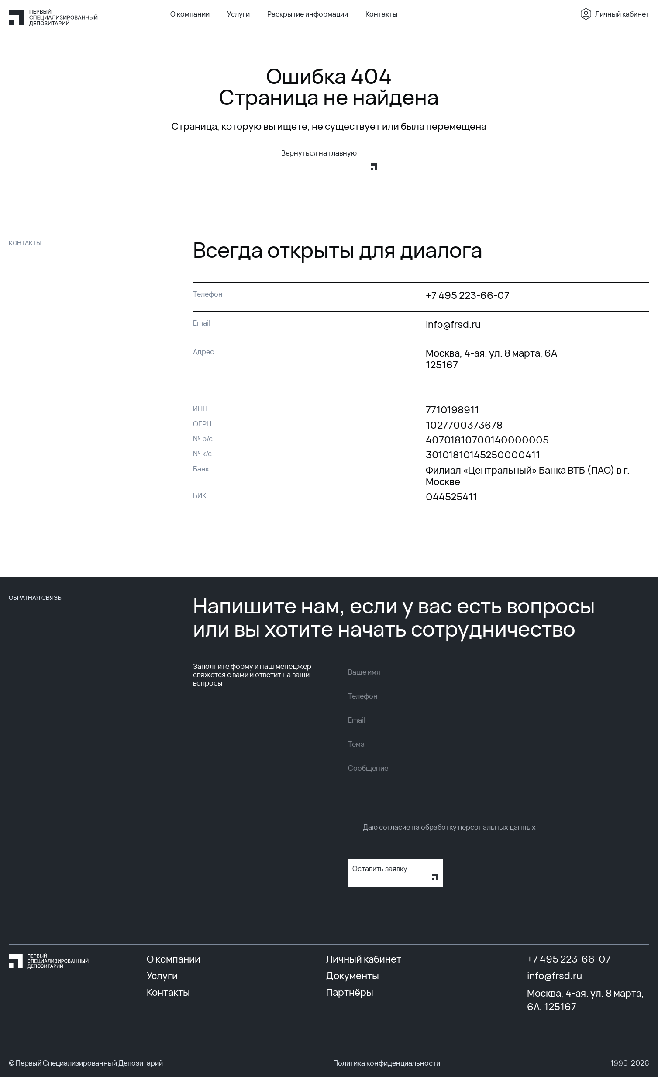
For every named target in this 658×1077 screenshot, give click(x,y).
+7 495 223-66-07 (569, 959)
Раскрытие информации (307, 14)
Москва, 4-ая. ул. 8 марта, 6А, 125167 (585, 1000)
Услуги (238, 14)
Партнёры (349, 992)
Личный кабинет (614, 14)
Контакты (381, 14)
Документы (352, 975)
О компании (190, 14)
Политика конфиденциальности (386, 1063)
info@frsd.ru (554, 975)
